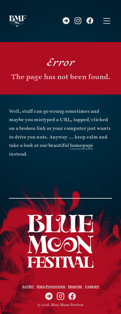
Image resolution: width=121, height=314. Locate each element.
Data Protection (50, 286)
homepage (81, 145)
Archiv (28, 286)
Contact (92, 286)
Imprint (75, 286)
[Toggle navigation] (107, 21)
